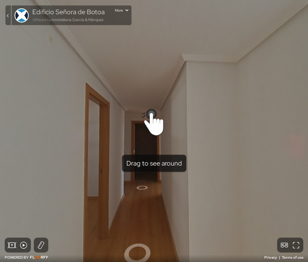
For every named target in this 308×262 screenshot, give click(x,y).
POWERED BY (26, 257)
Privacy (271, 257)
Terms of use (293, 257)
